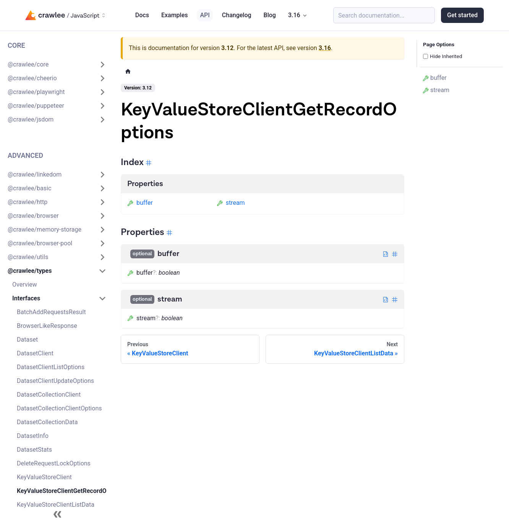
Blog (270, 15)
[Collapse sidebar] (57, 514)
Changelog (236, 15)
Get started (462, 15)
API (204, 15)
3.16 (325, 48)
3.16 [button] (294, 15)
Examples (174, 15)
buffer (140, 202)
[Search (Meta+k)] (384, 15)
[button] (57, 64)
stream (231, 202)
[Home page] (128, 71)
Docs (142, 15)
